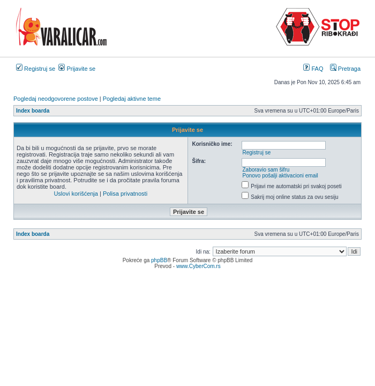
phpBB (159, 260)
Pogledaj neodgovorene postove (55, 98)
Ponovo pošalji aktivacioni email (280, 176)
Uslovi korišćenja (76, 193)
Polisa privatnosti (125, 193)
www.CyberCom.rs (198, 266)
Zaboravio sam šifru (265, 170)
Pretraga (345, 68)
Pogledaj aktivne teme (132, 98)
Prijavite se (76, 68)
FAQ (313, 68)
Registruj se (35, 68)
